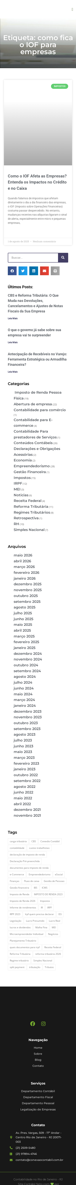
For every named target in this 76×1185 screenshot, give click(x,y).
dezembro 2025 (28, 584)
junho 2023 (23, 746)
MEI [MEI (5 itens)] (54, 927)
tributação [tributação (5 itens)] (34, 967)
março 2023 (24, 758)
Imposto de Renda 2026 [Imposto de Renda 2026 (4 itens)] (22, 901)
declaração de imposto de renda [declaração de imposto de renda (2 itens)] (27, 854)
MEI (17, 489)
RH (16, 524)
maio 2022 (23, 798)
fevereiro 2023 (26, 763)
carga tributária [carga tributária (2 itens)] (18, 841)
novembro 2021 (27, 815)
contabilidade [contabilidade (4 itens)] (17, 848)
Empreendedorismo (32, 466)
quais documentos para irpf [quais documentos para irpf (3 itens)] (25, 947)
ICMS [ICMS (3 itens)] (44, 887)
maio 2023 (23, 752)
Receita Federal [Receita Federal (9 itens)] (52, 947)
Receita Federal (27, 501)
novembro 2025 (28, 590)
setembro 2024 (27, 671)
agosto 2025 (25, 607)
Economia (23, 460)
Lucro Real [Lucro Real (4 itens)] (54, 920)
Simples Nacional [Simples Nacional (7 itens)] (42, 960)
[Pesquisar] (63, 257)
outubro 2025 (26, 596)
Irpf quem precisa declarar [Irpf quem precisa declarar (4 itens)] (39, 914)
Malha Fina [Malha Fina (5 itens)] (41, 927)
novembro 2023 (28, 717)
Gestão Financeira (30, 472)
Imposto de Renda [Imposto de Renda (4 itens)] (19, 894)
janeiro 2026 (25, 578)
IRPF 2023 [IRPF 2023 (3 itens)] (15, 914)
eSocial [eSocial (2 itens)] (59, 874)
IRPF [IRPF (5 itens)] (49, 907)
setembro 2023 (27, 729)
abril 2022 (22, 804)
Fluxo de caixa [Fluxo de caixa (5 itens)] (31, 881)
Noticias (21, 495)
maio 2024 (23, 694)
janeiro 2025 (25, 648)
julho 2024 (23, 682)
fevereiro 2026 (26, 572)
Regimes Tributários (32, 512)
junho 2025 (23, 619)
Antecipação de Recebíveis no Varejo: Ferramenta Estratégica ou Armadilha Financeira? (37, 359)
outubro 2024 (26, 665)
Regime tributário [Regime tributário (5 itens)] (19, 960)
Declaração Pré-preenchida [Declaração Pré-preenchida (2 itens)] (25, 861)
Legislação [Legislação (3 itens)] (15, 920)
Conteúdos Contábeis (33, 443)
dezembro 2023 (27, 711)
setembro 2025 (27, 602)
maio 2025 (23, 624)
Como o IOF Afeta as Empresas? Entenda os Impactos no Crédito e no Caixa (37, 182)
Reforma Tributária (31, 506)
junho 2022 (23, 792)
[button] (72, 9)
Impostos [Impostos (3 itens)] (45, 901)
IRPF (18, 483)
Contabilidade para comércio (40, 410)
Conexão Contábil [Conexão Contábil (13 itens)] (50, 841)
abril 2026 (22, 561)
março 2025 (24, 636)
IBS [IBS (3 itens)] (35, 887)
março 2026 (24, 567)
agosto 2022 (24, 787)
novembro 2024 (28, 659)
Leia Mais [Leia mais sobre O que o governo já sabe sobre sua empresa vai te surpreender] (13, 342)
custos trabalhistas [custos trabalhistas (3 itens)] (39, 848)
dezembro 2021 (27, 810)
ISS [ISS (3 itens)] (60, 914)
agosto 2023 (24, 734)
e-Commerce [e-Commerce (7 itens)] (17, 874)
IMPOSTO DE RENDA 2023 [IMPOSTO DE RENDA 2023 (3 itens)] (48, 894)
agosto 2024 (25, 676)
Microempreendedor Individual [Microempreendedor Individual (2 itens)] (26, 934)
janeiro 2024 (25, 706)
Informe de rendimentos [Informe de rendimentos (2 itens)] (23, 907)
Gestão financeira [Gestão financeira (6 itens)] (19, 887)
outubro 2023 (26, 723)
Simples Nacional (29, 530)
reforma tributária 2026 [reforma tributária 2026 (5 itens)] (48, 954)
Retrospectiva (26, 518)
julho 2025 (23, 613)
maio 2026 (23, 555)
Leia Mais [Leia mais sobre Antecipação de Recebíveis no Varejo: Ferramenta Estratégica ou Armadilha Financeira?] (13, 371)
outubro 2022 (26, 775)
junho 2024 (24, 688)
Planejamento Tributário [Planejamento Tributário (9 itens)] (23, 940)
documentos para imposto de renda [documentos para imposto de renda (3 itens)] (29, 867)
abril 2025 (22, 630)
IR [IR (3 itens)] (42, 907)
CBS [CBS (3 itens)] (33, 841)
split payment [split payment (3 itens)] (17, 967)
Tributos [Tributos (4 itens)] (49, 967)
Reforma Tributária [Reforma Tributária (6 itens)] (20, 954)
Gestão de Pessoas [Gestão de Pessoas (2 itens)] (54, 881)
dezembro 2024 (28, 654)
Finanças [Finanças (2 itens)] (14, 881)
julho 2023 (23, 740)
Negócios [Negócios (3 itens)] (53, 934)
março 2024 (24, 700)
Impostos (22, 478)
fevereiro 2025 (26, 642)
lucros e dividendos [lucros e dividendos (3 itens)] (20, 927)
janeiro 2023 (24, 769)
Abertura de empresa (33, 404)
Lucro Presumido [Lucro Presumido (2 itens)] (35, 920)
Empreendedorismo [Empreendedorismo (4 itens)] (39, 874)
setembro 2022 (27, 781)
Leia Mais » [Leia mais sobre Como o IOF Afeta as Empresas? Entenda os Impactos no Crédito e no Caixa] (15, 231)
